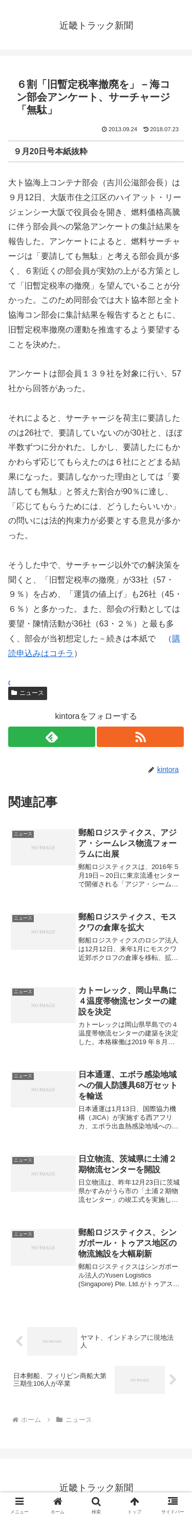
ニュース (27, 692)
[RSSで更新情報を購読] (140, 737)
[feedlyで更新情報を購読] (51, 737)
